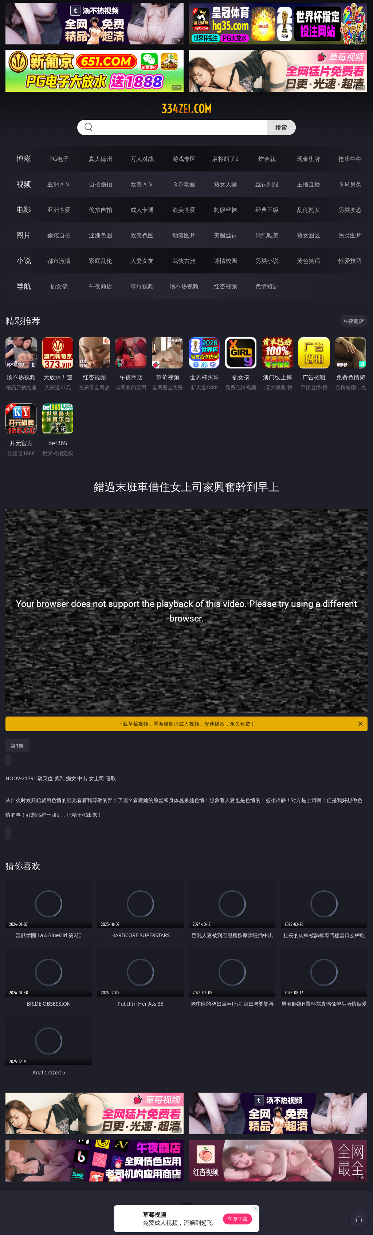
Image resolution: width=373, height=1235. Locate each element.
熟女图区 (308, 235)
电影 (23, 209)
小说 (23, 260)
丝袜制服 (267, 184)
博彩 (23, 158)
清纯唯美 (267, 235)
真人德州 (100, 159)
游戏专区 (184, 159)
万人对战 (142, 159)
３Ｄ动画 (184, 184)
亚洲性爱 (59, 210)
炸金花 (267, 159)
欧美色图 (142, 235)
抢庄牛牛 (350, 159)
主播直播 (308, 184)
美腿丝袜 (225, 235)
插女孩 (59, 286)
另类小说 (267, 261)
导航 (23, 286)
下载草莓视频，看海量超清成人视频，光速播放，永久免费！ (241, 723)
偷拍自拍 (100, 210)
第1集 (17, 745)
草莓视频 (142, 286)
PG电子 (58, 159)
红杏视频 (225, 286)
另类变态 (350, 210)
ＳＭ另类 (350, 184)
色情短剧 (267, 286)
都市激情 (59, 261)
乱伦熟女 (308, 210)
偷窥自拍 (59, 235)
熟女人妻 (225, 184)
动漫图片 (184, 235)
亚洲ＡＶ (59, 184)
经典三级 (267, 210)
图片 (23, 235)
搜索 (281, 127)
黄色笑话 (308, 261)
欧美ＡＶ (142, 184)
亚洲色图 (100, 235)
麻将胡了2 (225, 159)
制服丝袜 (225, 210)
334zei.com (186, 109)
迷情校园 (225, 261)
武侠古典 (184, 261)
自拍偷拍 (100, 184)
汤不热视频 (184, 286)
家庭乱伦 (100, 261)
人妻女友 (142, 261)
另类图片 (350, 235)
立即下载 (237, 1218)
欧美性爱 (184, 210)
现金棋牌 (308, 159)
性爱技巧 (350, 261)
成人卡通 (142, 210)
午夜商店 (100, 286)
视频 (23, 184)
